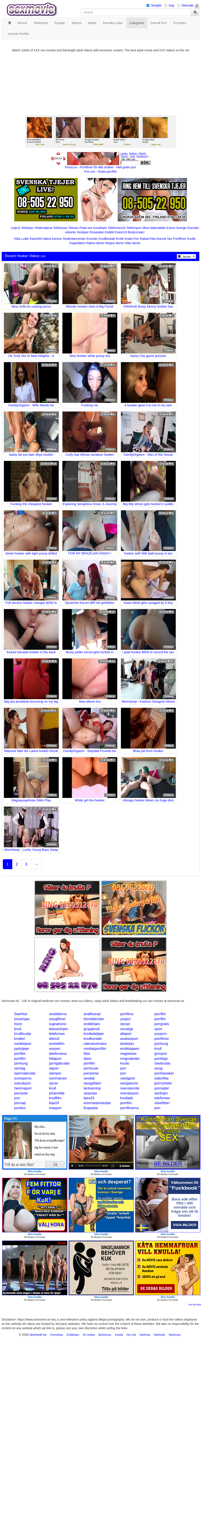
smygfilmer (57, 1019)
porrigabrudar (59, 1063)
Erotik (120, 238)
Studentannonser (74, 238)
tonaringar (22, 1019)
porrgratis (161, 1024)
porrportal (91, 1073)
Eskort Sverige (176, 228)
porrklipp (161, 1058)
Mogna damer (114, 243)
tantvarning (92, 1088)
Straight (156, 5)
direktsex (127, 1043)
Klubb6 (109, 232)
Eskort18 (121, 232)
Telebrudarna (43, 228)
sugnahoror (57, 1024)
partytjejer (21, 1048)
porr (123, 1068)
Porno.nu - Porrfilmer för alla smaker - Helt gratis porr (100, 167)
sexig (158, 1068)
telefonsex (57, 1034)
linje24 (54, 1103)
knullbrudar (22, 1034)
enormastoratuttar (97, 1103)
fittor (87, 1053)
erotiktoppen (129, 1048)
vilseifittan (161, 1103)
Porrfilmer (179, 238)
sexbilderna (58, 1014)
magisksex (128, 1053)
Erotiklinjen (72, 1334)
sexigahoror (129, 1083)
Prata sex (85, 228)
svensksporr (129, 1093)
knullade (126, 1098)
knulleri (19, 1039)
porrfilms (126, 1014)
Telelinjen (27, 228)
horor (18, 1024)
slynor (53, 1083)
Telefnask (144, 1334)
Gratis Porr (132, 238)
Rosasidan (97, 232)
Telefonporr (134, 228)
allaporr (126, 1034)
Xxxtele (119, 1334)
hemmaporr (23, 1088)
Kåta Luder (21, 238)
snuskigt (126, 1029)
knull (17, 1029)
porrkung (161, 1043)
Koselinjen (100, 228)
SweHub (20, 1014)
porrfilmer (161, 1039)
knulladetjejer (94, 1034)
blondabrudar (94, 1019)
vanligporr (127, 1078)
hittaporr (55, 1058)
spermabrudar (25, 1073)
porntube (21, 1093)
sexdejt (89, 1078)
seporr (54, 1068)
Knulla (191, 238)
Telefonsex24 (117, 228)
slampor (55, 1073)
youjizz (125, 1019)
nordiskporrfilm (95, 1048)
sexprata (90, 1093)
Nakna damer (95, 243)
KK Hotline (89, 1334)
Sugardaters (77, 243)
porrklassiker (164, 1073)
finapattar (91, 1108)
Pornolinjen (56, 1334)
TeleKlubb (159, 1334)
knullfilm (55, 1098)
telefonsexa (58, 1053)
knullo (124, 1063)
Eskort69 (36, 238)
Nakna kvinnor (52, 238)
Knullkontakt (107, 238)
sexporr (54, 1048)
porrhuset (91, 1068)
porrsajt (20, 1103)
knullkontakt (93, 1039)
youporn (160, 1034)
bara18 (89, 1098)
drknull (54, 1039)
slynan (125, 1024)
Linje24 (16, 228)
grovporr (160, 1053)
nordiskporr (23, 1043)
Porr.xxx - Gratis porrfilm (100, 171)
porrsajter (161, 1088)
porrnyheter (163, 1083)
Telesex (73, 228)
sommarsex (58, 1078)
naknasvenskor (95, 1043)
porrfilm (160, 1014)
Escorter (92, 238)
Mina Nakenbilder (154, 228)
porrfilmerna (129, 1108)
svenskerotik (129, 1088)
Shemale (187, 5)
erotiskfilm (57, 1043)
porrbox (20, 1108)
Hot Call (131, 1334)
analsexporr (129, 1039)
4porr (88, 1058)
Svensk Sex (164, 238)
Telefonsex (60, 228)
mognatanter (130, 1058)
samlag (19, 1068)
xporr (158, 1029)
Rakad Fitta (148, 238)
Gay (171, 5)
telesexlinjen (58, 1029)
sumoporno (23, 1078)
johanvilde (57, 1093)
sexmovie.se (38, 1334)
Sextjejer (83, 232)
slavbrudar (162, 1063)
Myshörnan (104, 1334)
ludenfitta (161, 1078)
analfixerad (92, 1014)
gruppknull (92, 1029)
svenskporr (22, 1083)
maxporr (55, 1108)
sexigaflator (92, 1083)
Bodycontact (136, 232)
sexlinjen (161, 1093)
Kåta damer (133, 243)
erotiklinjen (92, 1024)
